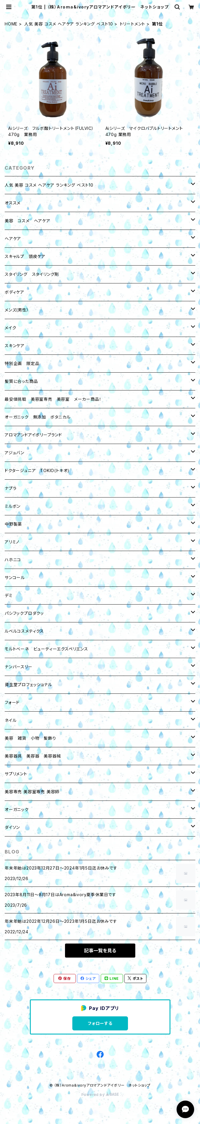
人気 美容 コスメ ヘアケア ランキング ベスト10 (68, 23)
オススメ (12, 202)
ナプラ (10, 488)
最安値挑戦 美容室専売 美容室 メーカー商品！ (53, 399)
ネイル (10, 720)
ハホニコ (13, 559)
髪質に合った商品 (21, 381)
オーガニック (17, 809)
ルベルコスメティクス (24, 631)
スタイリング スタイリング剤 (32, 274)
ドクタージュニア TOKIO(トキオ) (37, 470)
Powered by (100, 1094)
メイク (10, 327)
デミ (9, 595)
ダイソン (12, 827)
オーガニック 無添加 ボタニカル (38, 416)
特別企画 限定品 (22, 363)
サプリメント (16, 773)
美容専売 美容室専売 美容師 (32, 791)
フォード (12, 702)
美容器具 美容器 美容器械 (33, 755)
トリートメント (133, 23)
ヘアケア (13, 238)
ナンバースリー (19, 666)
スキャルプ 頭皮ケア (25, 256)
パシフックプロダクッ (24, 613)
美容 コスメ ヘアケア (27, 220)
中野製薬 (13, 523)
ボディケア (14, 292)
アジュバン (14, 452)
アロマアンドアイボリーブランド (33, 434)
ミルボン (12, 506)
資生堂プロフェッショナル (28, 684)
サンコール (15, 577)
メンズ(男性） (17, 309)
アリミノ (12, 541)
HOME (11, 23)
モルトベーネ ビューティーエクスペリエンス (46, 648)
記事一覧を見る (100, 950)
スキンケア (15, 345)
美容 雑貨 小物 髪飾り (30, 738)
